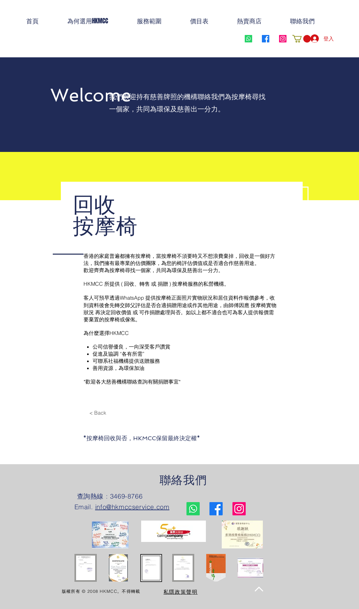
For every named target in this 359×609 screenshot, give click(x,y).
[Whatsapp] (248, 38)
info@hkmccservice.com (132, 507)
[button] (301, 38)
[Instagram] (282, 38)
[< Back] (98, 412)
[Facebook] (265, 38)
